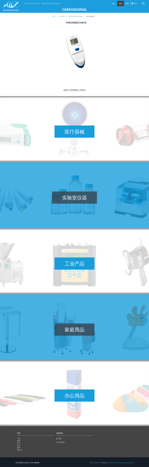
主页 (53, 16)
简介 (114, 3)
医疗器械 (74, 131)
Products (62, 16)
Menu (143, 3)
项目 (120, 3)
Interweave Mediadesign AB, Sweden (120, 463)
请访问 (19, 450)
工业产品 (74, 263)
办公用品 (74, 395)
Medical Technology (75, 16)
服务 (127, 3)
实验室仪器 (74, 197)
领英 (59, 438)
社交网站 (60, 442)
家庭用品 (74, 329)
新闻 (18, 441)
